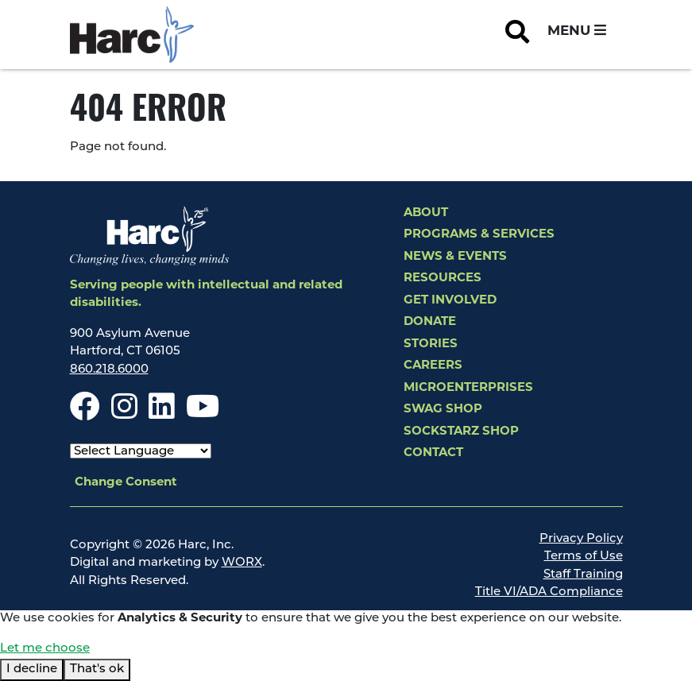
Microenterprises (468, 388)
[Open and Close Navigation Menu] (577, 32)
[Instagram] (124, 414)
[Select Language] (140, 451)
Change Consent (126, 483)
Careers (433, 366)
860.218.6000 (109, 370)
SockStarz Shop (461, 432)
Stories (431, 344)
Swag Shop (443, 410)
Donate (430, 322)
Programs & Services (479, 235)
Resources (442, 278)
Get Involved (450, 301)
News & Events (455, 257)
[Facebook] (85, 414)
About (426, 213)
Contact (433, 453)
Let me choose (45, 649)
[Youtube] (202, 414)
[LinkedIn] (162, 414)
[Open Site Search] (517, 35)
